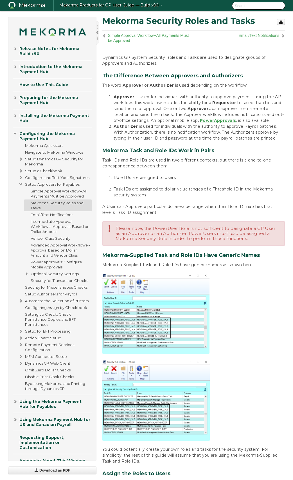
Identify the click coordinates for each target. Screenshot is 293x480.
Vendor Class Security (50, 238)
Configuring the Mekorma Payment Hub (44, 135)
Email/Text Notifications (52, 214)
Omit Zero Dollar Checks (48, 370)
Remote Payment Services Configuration (46, 346)
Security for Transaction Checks (59, 280)
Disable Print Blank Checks (49, 376)
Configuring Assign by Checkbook (56, 307)
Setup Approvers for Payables (49, 184)
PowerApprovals (218, 120)
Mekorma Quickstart (44, 145)
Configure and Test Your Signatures (53, 177)
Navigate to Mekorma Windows (54, 152)
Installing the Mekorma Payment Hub (51, 117)
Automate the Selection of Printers (53, 300)
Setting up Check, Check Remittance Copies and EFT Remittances (50, 319)
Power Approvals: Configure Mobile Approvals (56, 264)
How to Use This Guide (43, 84)
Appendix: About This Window (52, 460)
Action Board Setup (39, 338)
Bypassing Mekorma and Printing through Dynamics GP (55, 386)
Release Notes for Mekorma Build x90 (46, 50)
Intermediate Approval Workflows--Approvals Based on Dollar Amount (60, 226)
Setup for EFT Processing (44, 331)
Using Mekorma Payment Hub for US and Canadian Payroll (51, 421)
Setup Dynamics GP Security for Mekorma (50, 161)
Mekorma (32, 5)
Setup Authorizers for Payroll (51, 294)
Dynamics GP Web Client (44, 363)
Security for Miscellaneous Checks (56, 287)
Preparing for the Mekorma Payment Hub (45, 99)
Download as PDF (52, 470)
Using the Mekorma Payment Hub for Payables (47, 403)
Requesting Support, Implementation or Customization (41, 442)
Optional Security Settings (51, 273)
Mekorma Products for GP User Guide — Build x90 (111, 5)
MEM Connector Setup (42, 356)
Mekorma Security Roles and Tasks (57, 205)
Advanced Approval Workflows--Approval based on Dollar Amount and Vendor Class (60, 250)
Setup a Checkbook (40, 170)
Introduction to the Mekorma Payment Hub (47, 68)
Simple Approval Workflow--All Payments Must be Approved (59, 193)
